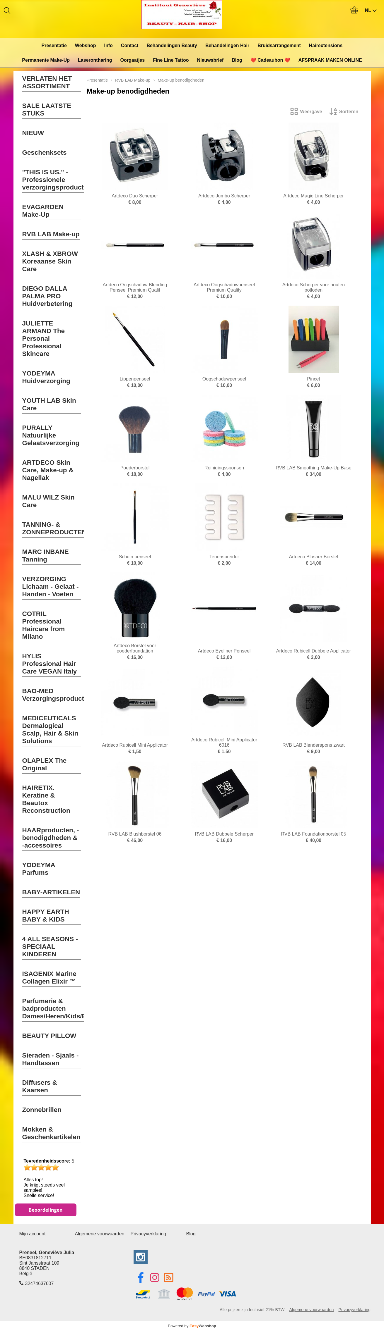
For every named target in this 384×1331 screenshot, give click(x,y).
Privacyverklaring (148, 1233)
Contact (130, 45)
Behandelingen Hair (227, 45)
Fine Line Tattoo (171, 60)
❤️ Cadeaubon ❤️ (270, 60)
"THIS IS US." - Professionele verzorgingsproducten (56, 179)
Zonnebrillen (42, 1109)
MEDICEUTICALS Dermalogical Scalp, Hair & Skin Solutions (50, 729)
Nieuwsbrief (210, 60)
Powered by (192, 1326)
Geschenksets (44, 152)
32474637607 (39, 1283)
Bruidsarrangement (279, 45)
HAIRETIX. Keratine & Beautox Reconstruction (46, 799)
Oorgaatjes (132, 60)
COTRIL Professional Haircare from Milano (43, 625)
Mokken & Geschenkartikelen (51, 1133)
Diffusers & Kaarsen (39, 1086)
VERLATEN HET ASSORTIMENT (47, 82)
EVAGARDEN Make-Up (43, 210)
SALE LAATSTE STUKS (46, 109)
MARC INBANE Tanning (45, 555)
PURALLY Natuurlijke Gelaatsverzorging (50, 435)
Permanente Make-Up (46, 60)
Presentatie (54, 45)
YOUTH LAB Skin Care (49, 404)
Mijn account (32, 1233)
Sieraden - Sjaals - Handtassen (50, 1059)
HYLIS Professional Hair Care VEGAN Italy (49, 663)
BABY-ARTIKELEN (51, 892)
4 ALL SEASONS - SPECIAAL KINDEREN (50, 946)
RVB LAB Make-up (51, 234)
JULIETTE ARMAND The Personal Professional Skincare (43, 338)
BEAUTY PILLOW (49, 1035)
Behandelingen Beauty (171, 45)
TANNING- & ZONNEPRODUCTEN (54, 528)
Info (108, 45)
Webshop (85, 45)
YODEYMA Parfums (38, 868)
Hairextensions (326, 45)
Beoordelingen (45, 1210)
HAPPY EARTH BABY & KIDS (45, 915)
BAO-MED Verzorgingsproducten (57, 694)
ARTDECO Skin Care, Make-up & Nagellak (48, 470)
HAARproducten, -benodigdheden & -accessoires (50, 838)
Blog (237, 60)
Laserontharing (95, 60)
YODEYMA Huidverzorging (46, 377)
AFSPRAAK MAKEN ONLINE (330, 60)
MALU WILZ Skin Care (48, 501)
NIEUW (33, 133)
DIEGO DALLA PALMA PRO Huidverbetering (47, 296)
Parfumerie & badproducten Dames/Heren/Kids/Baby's (62, 1008)
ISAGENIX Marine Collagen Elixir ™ (49, 977)
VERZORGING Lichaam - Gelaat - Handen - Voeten (50, 586)
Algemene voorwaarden (99, 1233)
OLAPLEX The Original (44, 764)
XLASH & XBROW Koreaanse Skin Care (50, 261)
